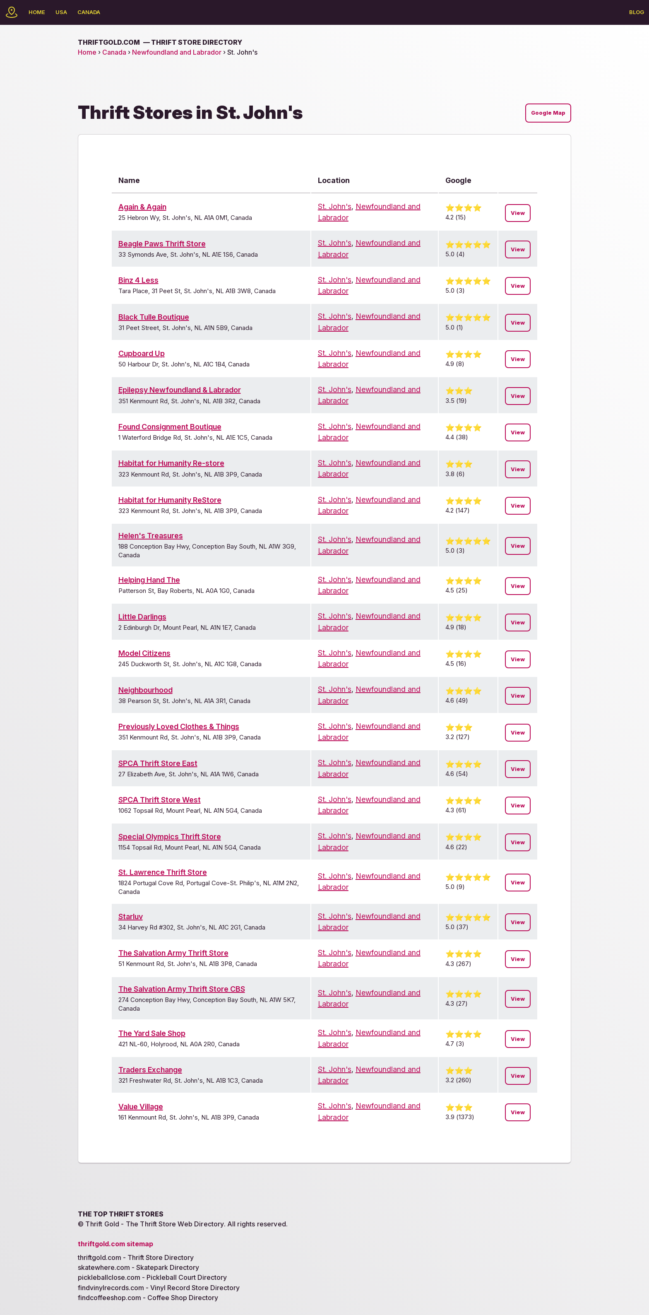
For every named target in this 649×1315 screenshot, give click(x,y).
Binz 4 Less (138, 280)
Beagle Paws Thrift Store (162, 243)
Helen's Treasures (150, 535)
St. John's (334, 206)
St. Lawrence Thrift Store (162, 872)
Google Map (548, 113)
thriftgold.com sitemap (115, 1244)
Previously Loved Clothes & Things (178, 726)
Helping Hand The (149, 580)
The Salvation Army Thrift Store (173, 953)
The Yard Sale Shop (151, 1033)
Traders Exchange (150, 1069)
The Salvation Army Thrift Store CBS (181, 989)
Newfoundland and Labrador (176, 52)
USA (61, 12)
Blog (636, 12)
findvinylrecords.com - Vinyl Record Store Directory (159, 1288)
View (518, 213)
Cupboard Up (141, 353)
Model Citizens (144, 653)
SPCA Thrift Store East (157, 763)
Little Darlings (142, 616)
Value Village (140, 1106)
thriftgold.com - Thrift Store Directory (136, 1257)
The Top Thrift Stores (120, 1214)
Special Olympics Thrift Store (169, 836)
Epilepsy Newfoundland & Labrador (179, 389)
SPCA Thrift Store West (159, 799)
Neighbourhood (145, 690)
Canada (88, 12)
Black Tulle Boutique (153, 317)
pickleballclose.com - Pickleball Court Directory (152, 1277)
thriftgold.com (160, 42)
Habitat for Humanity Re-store (171, 463)
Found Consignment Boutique (169, 426)
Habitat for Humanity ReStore (169, 500)
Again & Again (142, 206)
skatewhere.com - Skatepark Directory (138, 1267)
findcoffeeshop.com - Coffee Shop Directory (148, 1297)
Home (37, 12)
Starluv (130, 916)
